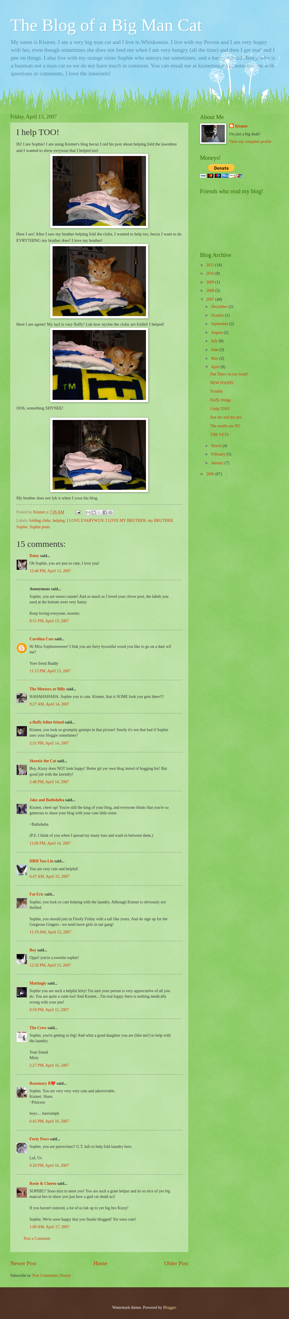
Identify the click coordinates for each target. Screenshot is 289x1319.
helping (59, 520)
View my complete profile (250, 141)
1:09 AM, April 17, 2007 (49, 1227)
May (215, 358)
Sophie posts (39, 527)
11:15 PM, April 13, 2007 (50, 671)
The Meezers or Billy (47, 689)
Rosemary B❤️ (42, 1083)
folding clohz (40, 520)
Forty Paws (39, 1139)
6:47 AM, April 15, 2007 (49, 876)
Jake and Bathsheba (46, 800)
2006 (210, 474)
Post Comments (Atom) (51, 1275)
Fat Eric (36, 894)
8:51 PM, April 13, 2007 (49, 621)
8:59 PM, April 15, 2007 (49, 1010)
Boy (32, 950)
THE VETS (219, 434)
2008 (210, 290)
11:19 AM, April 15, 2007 (50, 932)
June (215, 350)
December (220, 306)
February (219, 454)
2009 (210, 282)
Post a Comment (37, 1238)
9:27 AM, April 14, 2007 (49, 704)
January (217, 463)
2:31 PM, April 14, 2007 (49, 743)
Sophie (21, 527)
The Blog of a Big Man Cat (106, 25)
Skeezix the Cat (42, 761)
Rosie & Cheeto (42, 1183)
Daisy (34, 556)
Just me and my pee (226, 417)
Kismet (241, 126)
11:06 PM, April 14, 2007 (50, 843)
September (220, 324)
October (218, 315)
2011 (210, 265)
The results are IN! (225, 426)
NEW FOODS (221, 383)
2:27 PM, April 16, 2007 (49, 1065)
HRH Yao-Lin (41, 861)
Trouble (216, 391)
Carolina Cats (41, 639)
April (216, 367)
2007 (210, 299)
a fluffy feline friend (46, 722)
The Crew (37, 1028)
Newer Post (23, 1263)
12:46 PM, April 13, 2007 (50, 571)
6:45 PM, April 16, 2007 (49, 1121)
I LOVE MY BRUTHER (126, 520)
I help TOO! (220, 409)
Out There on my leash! (229, 374)
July (215, 341)
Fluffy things (220, 400)
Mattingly (37, 983)
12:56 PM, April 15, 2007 (50, 965)
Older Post (176, 1263)
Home (100, 1263)
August (217, 332)
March (216, 446)
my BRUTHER (160, 520)
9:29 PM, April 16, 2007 (49, 1165)
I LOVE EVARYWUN (85, 520)
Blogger (169, 1307)
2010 (210, 273)
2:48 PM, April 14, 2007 (49, 782)
